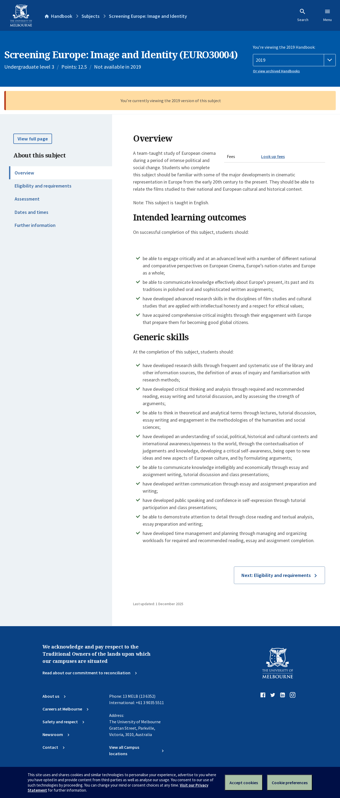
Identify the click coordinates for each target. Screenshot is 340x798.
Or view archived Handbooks (276, 71)
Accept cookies (244, 782)
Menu (327, 15)
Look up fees (273, 156)
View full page (33, 139)
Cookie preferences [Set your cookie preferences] (290, 782)
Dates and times (31, 212)
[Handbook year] (294, 60)
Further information (35, 225)
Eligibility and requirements (43, 186)
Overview (24, 173)
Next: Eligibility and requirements (276, 575)
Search (302, 15)
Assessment (27, 199)
